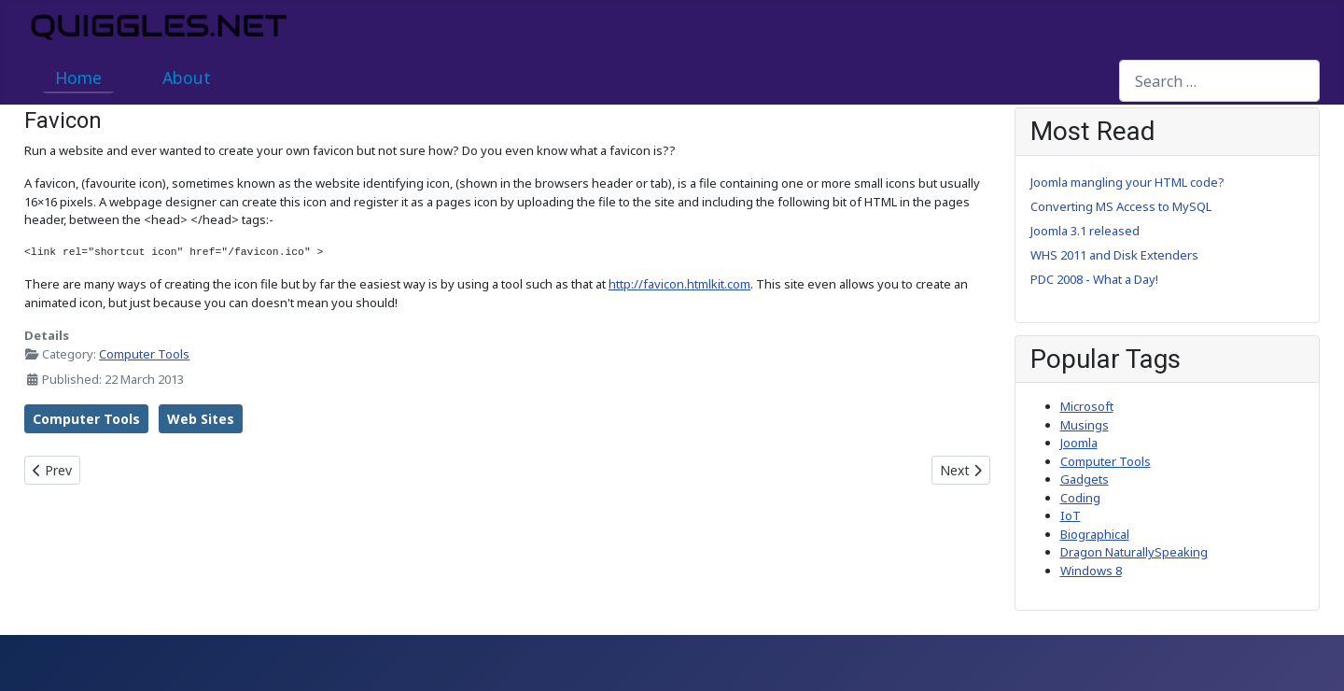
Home (78, 77)
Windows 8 (1091, 570)
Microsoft (1086, 406)
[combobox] (1219, 81)
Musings (1084, 424)
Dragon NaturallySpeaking (1134, 551)
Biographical (1094, 534)
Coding (1080, 497)
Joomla (1079, 442)
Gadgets (1084, 479)
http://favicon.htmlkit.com (679, 283)
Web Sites (200, 419)
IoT (1070, 515)
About (186, 77)
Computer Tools (144, 354)
